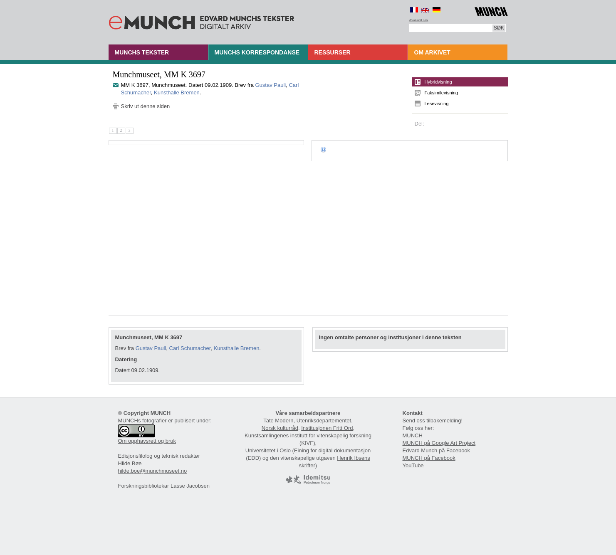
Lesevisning (437, 103)
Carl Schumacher (190, 348)
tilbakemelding (443, 420)
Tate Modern (278, 420)
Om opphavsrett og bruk (147, 441)
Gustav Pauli (270, 85)
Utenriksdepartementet (324, 420)
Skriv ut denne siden (145, 106)
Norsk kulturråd (280, 428)
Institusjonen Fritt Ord (327, 428)
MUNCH (413, 435)
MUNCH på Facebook (429, 458)
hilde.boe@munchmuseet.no (152, 471)
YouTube (413, 465)
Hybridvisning (438, 81)
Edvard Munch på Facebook (436, 450)
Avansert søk (418, 20)
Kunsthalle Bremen (177, 92)
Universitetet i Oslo (268, 450)
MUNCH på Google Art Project (439, 443)
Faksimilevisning (441, 92)
